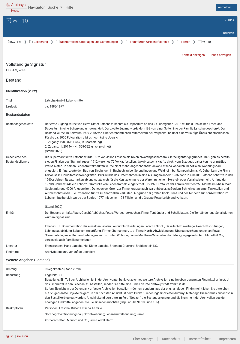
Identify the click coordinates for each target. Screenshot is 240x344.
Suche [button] (53, 7)
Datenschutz (171, 339)
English (9, 336)
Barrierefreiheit (200, 339)
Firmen (183, 42)
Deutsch (22, 336)
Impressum (227, 339)
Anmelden (225, 7)
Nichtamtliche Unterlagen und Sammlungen (87, 42)
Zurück (229, 20)
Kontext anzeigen (193, 55)
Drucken (228, 33)
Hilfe (69, 7)
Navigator (36, 7)
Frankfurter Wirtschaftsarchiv (147, 42)
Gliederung (38, 42)
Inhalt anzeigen (221, 55)
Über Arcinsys (143, 339)
